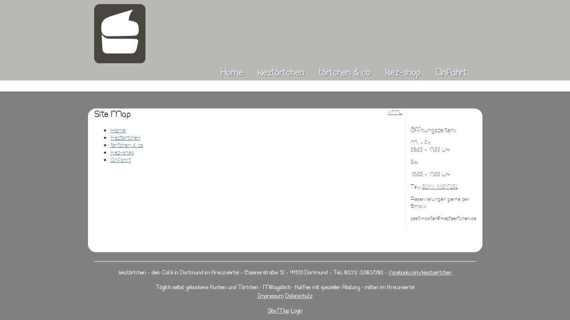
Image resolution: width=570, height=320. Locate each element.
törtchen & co (345, 72)
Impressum (270, 295)
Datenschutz (299, 295)
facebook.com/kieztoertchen (420, 272)
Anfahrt (451, 72)
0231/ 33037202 (440, 186)
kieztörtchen (281, 72)
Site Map (278, 310)
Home (232, 72)
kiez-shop (403, 72)
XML (395, 112)
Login (296, 310)
